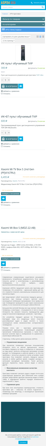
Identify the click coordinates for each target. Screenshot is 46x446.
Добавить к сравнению (10, 91)
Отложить (5, 94)
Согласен (23, 442)
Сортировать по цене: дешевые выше (16, 37)
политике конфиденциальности (27, 438)
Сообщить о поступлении (10, 193)
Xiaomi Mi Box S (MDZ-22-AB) (18, 227)
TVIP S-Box (39, 75)
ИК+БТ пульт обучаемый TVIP (19, 116)
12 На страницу (8, 41)
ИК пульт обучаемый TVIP (17, 63)
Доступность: (32, 68)
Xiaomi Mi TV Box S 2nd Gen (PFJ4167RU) (17, 170)
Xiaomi (15, 181)
